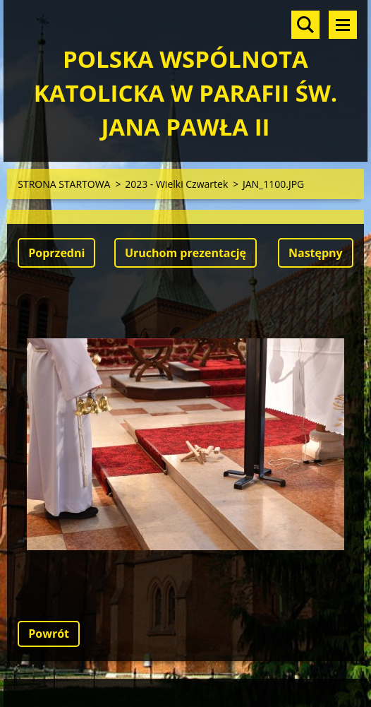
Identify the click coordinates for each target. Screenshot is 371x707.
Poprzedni (56, 253)
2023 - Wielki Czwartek (176, 184)
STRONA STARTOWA (64, 184)
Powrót (48, 633)
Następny (315, 253)
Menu (343, 25)
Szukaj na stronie (305, 25)
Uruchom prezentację (185, 253)
